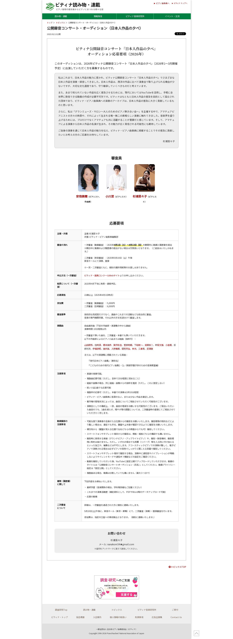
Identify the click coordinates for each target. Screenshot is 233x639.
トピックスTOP (177, 566)
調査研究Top (61, 609)
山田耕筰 (88, 344)
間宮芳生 (126, 348)
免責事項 (139, 617)
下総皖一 (138, 344)
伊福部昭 (97, 348)
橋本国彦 (107, 344)
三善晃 (141, 348)
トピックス (60, 22)
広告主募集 (157, 617)
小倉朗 (168, 344)
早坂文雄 (159, 344)
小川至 (110, 196)
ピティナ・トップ (59, 617)
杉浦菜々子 (140, 196)
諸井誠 (106, 348)
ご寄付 (175, 609)
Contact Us (176, 617)
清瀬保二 (149, 344)
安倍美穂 (81, 196)
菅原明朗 (128, 344)
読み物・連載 (61, 16)
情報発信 (98, 16)
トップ (49, 22)
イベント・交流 (172, 16)
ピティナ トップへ (180, 3)
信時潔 (98, 344)
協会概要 (80, 617)
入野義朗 (115, 348)
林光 (134, 348)
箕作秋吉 (117, 344)
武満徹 (150, 348)
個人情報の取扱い (118, 617)
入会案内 (97, 617)
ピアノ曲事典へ (162, 3)
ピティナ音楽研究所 (135, 16)
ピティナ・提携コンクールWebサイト (102, 275)
